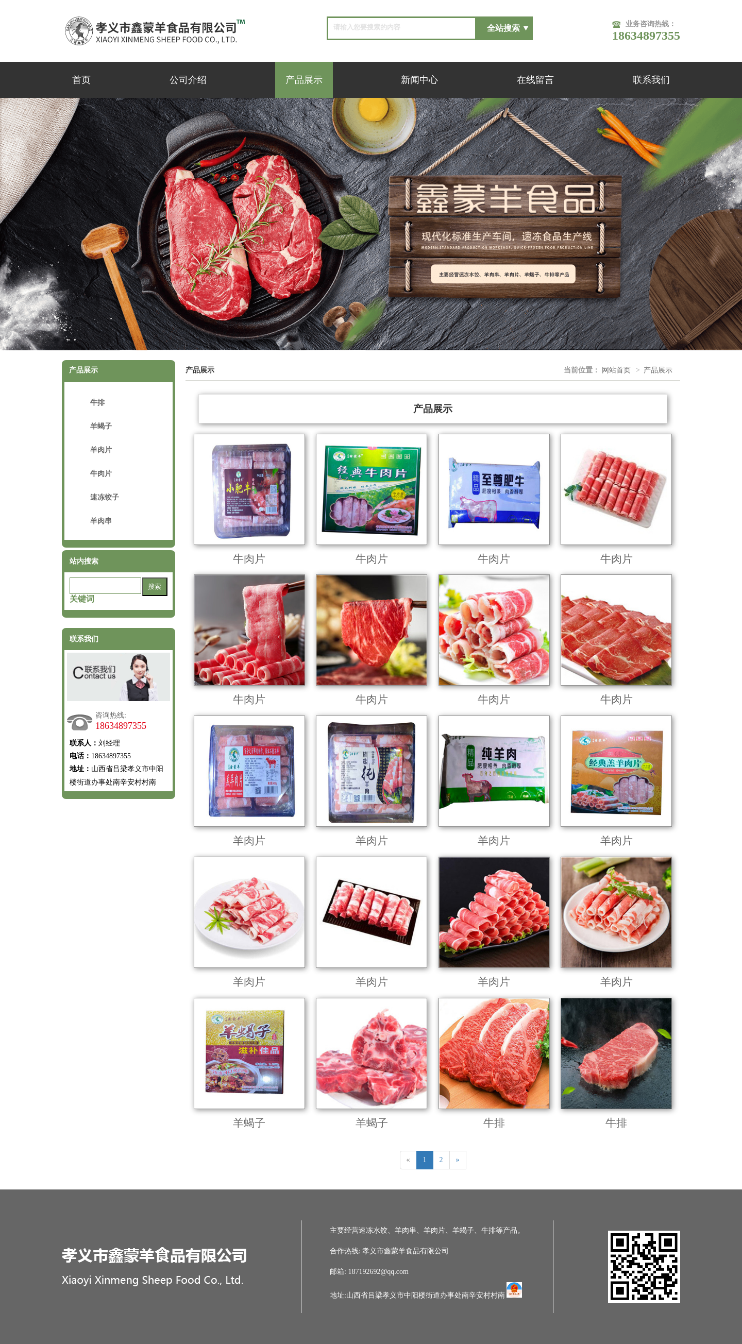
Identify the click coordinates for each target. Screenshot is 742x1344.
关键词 (82, 598)
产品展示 (304, 80)
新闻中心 (419, 80)
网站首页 (616, 370)
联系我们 (651, 80)
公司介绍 (188, 80)
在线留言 (535, 80)
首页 (81, 80)
